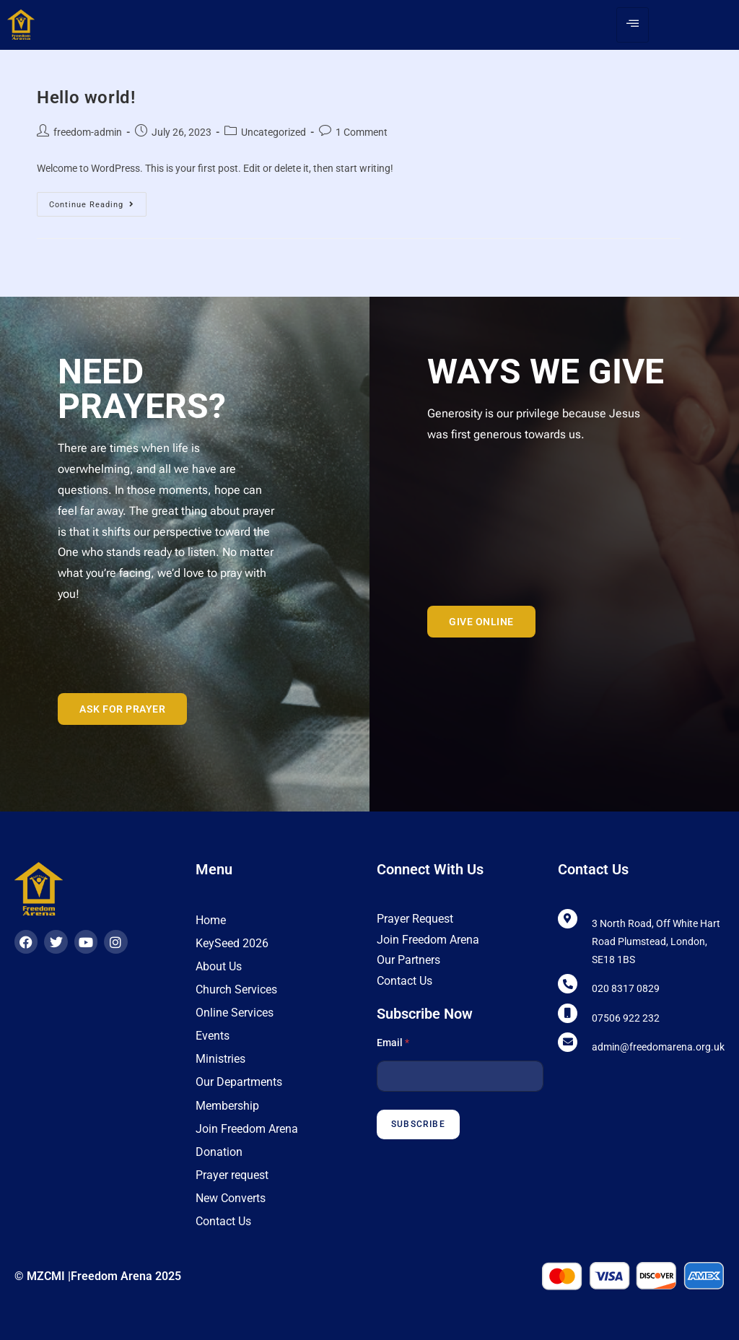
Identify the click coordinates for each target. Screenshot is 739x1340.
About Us (219, 966)
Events (212, 1036)
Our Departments (239, 1082)
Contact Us (223, 1220)
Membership (227, 1105)
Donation (219, 1151)
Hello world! (86, 97)
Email (393, 1042)
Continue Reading (98, 200)
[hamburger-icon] (632, 25)
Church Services (236, 989)
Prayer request (232, 1174)
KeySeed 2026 (232, 943)
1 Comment (362, 132)
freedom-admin (87, 132)
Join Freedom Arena (247, 1128)
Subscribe (418, 1124)
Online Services (235, 1012)
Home (211, 920)
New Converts (231, 1197)
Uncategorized (273, 132)
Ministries (220, 1059)
